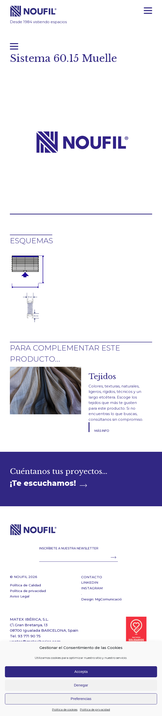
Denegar (81, 685)
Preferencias (81, 699)
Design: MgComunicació (101, 599)
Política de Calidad (25, 585)
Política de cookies (64, 709)
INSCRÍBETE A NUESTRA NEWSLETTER (68, 548)
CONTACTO (91, 577)
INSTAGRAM (92, 588)
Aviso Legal (19, 596)
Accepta (81, 671)
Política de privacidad (95, 709)
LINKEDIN (89, 582)
